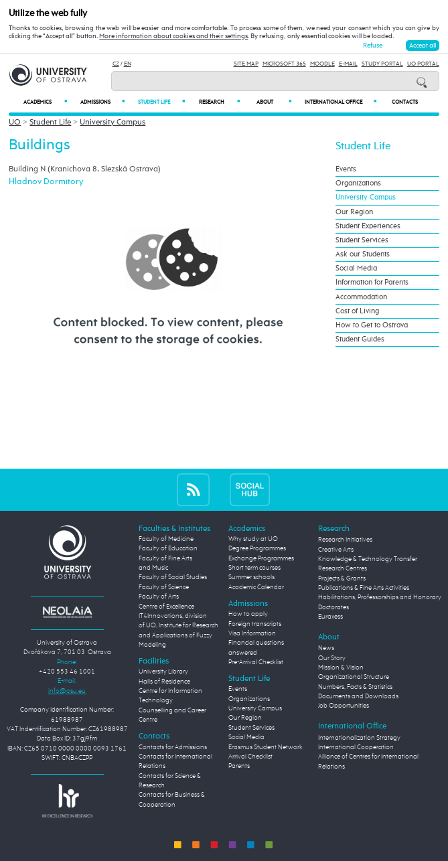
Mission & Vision (341, 668)
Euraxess (330, 617)
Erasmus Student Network (265, 748)
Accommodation (361, 297)
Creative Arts (336, 550)
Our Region (354, 212)
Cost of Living (357, 311)
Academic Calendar (256, 587)
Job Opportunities (343, 706)
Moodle (322, 64)
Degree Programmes (257, 549)
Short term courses (254, 568)
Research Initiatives (345, 540)
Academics (45, 102)
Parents (239, 766)
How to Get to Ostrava (371, 325)
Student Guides (359, 339)
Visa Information (252, 634)
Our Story (332, 658)
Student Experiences (367, 226)
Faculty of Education (168, 549)
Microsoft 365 (284, 64)
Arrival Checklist (250, 757)
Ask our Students (362, 254)
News (326, 648)
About (273, 102)
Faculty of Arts (159, 597)
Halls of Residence (164, 682)
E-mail (348, 64)
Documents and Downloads (358, 697)
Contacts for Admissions (173, 748)
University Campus (112, 123)
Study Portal (382, 64)
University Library (163, 672)
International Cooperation (356, 748)
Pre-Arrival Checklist (255, 662)
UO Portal (423, 64)
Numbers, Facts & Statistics (355, 687)
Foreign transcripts (254, 624)
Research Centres (342, 569)
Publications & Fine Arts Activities (363, 588)
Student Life (161, 102)
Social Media (356, 268)
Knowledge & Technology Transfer (367, 559)
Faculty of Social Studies (173, 577)
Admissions (102, 102)
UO (15, 123)
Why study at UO (253, 539)
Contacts (405, 102)
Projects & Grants (342, 579)
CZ (116, 64)
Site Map (246, 64)
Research (219, 102)
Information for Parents (371, 283)
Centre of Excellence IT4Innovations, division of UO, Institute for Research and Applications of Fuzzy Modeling (178, 626)
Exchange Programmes (261, 559)
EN (127, 64)
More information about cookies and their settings (173, 36)
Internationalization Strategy (359, 738)
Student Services (361, 240)
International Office (341, 102)
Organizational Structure (353, 677)
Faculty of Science (164, 587)
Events (345, 169)
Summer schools (251, 577)
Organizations (358, 183)
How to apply (248, 614)
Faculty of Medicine (166, 539)
